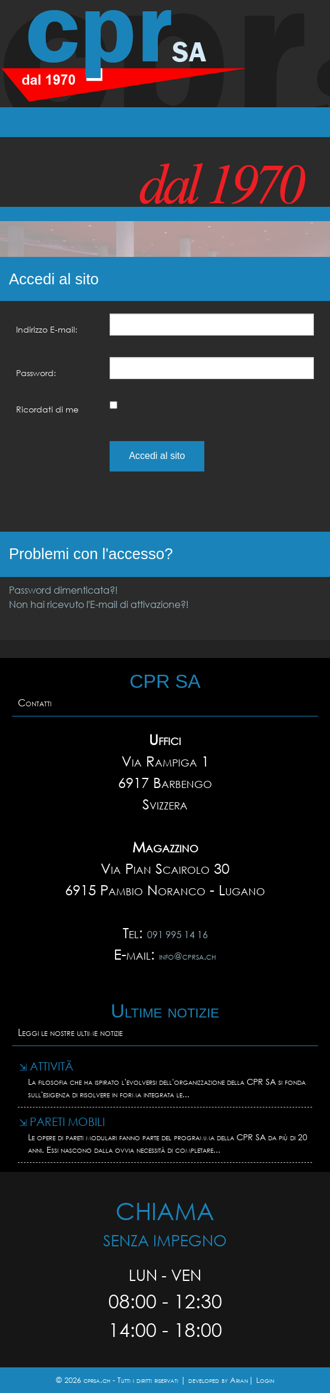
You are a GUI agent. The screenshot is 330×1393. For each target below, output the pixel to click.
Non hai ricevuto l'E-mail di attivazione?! (99, 604)
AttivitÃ (47, 1066)
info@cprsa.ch (187, 956)
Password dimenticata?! (63, 590)
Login (265, 1380)
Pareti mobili (62, 1121)
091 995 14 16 (177, 934)
